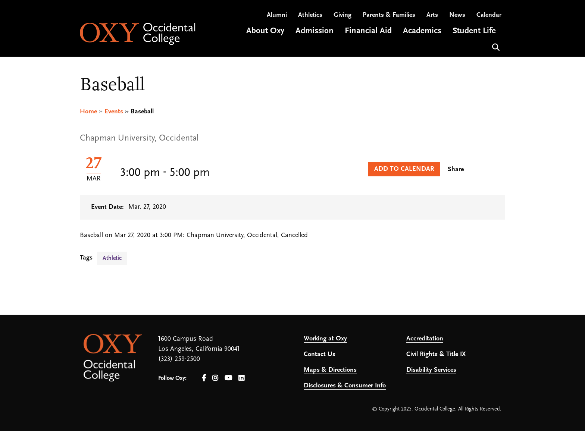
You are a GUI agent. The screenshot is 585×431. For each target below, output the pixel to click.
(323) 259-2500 (179, 359)
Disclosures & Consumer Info (345, 385)
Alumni (277, 15)
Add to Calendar (404, 169)
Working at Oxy (325, 338)
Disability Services (431, 370)
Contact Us (319, 354)
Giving (342, 15)
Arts (432, 15)
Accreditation (424, 338)
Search (494, 46)
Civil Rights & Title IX (436, 354)
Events (113, 111)
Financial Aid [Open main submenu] (368, 31)
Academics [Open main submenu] (422, 31)
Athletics (310, 15)
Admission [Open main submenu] (314, 31)
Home (88, 111)
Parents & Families (389, 15)
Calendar (488, 15)
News (457, 15)
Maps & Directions (330, 370)
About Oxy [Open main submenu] (265, 31)
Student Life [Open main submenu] (474, 31)
